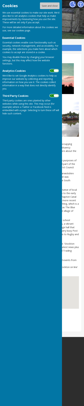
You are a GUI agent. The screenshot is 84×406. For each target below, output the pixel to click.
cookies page (23, 30)
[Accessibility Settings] (80, 4)
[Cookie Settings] (72, 4)
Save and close (50, 5)
